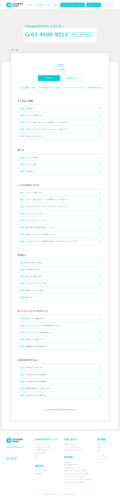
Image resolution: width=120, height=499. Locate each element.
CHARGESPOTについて (43, 444)
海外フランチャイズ (104, 444)
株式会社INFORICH (42, 470)
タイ (98, 453)
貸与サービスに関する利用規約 (75, 470)
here (73, 409)
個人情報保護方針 (70, 465)
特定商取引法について (72, 468)
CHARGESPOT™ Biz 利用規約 (74, 476)
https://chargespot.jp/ (15, 447)
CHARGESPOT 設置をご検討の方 (72, 5)
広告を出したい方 (94, 5)
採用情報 (38, 473)
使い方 (30, 5)
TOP (12, 50)
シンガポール (102, 456)
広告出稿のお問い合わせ (73, 450)
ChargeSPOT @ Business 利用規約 (76, 473)
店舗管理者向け (71, 78)
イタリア (100, 462)
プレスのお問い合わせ (72, 447)
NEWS (55, 5)
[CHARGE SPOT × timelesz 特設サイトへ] (80, 488)
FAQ (48, 5)
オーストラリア (103, 459)
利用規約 (67, 462)
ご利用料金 (40, 5)
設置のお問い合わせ (71, 444)
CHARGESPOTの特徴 (42, 447)
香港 (98, 447)
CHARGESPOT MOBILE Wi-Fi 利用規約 (77, 479)
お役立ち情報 (40, 453)
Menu (109, 5)
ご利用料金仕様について (44, 450)
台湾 (98, 450)
